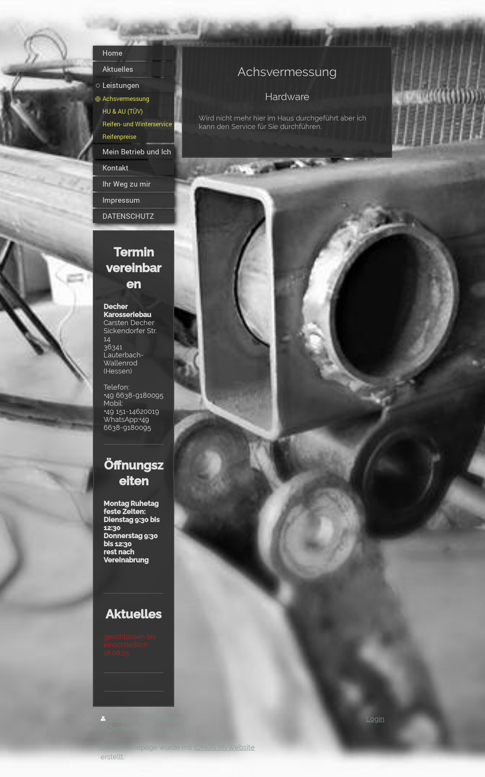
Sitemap (171, 719)
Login (375, 719)
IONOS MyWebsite (224, 747)
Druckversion (127, 719)
